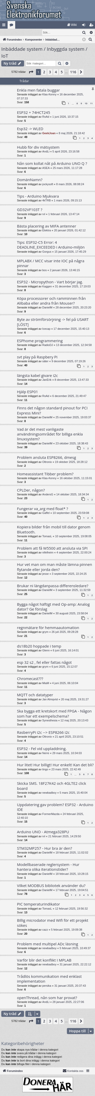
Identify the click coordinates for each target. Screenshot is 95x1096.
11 (91, 103)
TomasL (47, 536)
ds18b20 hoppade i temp (39, 646)
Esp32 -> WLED (30, 128)
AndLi (45, 151)
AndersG (47, 494)
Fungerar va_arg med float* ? (42, 508)
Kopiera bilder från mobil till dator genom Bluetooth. (53, 529)
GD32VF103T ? (29, 209)
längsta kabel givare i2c (37, 375)
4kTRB (46, 200)
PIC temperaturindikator (38, 904)
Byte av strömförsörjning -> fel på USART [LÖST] (53, 322)
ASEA (46, 168)
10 (86, 103)
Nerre (45, 753)
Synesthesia (50, 720)
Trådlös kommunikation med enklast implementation (49, 979)
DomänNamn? (30, 179)
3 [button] (50, 72)
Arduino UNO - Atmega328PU (43, 831)
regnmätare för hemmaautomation (48, 627)
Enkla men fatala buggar (38, 90)
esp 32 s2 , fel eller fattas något (44, 662)
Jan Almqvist (50, 699)
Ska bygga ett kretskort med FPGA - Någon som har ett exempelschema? (54, 714)
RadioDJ (47, 345)
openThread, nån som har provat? (47, 997)
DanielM (47, 307)
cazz (45, 929)
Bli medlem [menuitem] (92, 26)
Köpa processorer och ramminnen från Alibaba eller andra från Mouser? (51, 301)
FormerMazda (51, 814)
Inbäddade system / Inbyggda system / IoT (44, 52)
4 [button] (56, 72)
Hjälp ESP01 (27, 391)
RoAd (45, 116)
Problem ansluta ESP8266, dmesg (46, 457)
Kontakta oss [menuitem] (73, 1071)
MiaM (45, 683)
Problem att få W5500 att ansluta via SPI (52, 548)
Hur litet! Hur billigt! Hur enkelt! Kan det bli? (55, 765)
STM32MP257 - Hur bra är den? (44, 848)
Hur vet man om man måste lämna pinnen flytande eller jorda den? (54, 567)
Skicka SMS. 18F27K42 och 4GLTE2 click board (51, 786)
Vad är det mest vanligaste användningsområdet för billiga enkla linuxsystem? (50, 434)
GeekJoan (49, 133)
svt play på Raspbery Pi (37, 357)
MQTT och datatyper (35, 695)
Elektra (46, 230)
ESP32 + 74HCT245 (33, 112)
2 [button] (44, 72)
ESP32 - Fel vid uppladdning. (42, 748)
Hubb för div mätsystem (38, 147)
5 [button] (62, 72)
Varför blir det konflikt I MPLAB (44, 960)
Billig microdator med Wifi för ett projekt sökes (52, 923)
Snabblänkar (5, 26)
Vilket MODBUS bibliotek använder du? (51, 885)
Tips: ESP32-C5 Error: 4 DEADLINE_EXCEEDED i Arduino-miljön (51, 245)
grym (45, 632)
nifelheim (47, 552)
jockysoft (47, 184)
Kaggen (47, 286)
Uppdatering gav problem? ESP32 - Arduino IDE (55, 807)
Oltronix (47, 462)
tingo (45, 769)
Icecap (46, 328)
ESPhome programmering (40, 340)
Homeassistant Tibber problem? (45, 474)
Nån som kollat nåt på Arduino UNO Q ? (52, 163)
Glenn (46, 650)
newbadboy (49, 792)
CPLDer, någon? (31, 490)
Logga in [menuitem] (84, 26)
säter (45, 361)
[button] (31, 72)
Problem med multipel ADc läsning (47, 944)
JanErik (47, 379)
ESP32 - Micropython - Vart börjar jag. (50, 282)
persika (46, 985)
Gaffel (46, 513)
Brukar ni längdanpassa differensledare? (52, 585)
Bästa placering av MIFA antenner (46, 226)
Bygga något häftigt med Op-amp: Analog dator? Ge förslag (53, 607)
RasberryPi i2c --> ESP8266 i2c (43, 732)
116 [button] (73, 72)
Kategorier (12, 26)
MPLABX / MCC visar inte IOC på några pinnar (50, 263)
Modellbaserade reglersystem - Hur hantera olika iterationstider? (48, 867)
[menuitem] (72, 25)
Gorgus (46, 251)
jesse (45, 574)
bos (44, 270)
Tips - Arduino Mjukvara (38, 196)
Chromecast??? (30, 678)
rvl (43, 214)
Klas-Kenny (49, 94)
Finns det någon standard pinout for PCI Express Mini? (52, 410)
